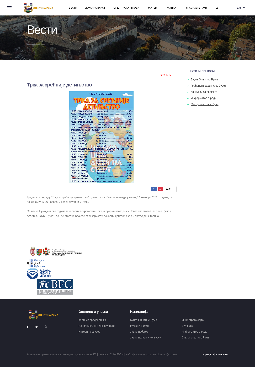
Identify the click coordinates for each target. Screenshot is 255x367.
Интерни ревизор (89, 331)
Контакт (172, 7)
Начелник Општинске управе (96, 325)
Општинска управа (126, 7)
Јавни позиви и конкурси (145, 337)
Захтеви (152, 7)
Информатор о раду (203, 98)
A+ (154, 189)
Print (170, 189)
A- (160, 189)
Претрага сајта (193, 320)
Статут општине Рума (205, 104)
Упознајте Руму (196, 7)
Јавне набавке (139, 331)
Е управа (187, 325)
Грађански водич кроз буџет (208, 85)
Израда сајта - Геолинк (215, 354)
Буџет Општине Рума (204, 79)
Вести (73, 7)
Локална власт (95, 7)
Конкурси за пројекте (204, 92)
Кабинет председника (92, 320)
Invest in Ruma (139, 325)
